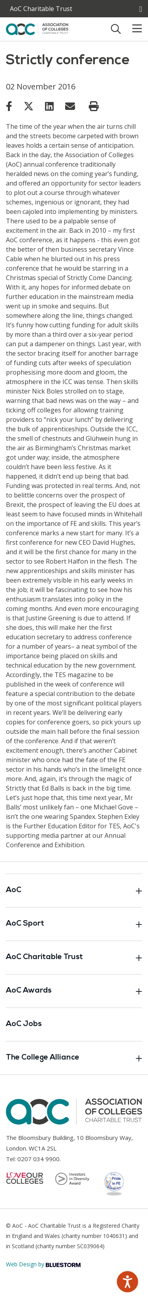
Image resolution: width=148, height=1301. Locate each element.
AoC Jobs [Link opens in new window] (24, 1024)
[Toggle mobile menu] (132, 28)
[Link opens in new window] (9, 106)
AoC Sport (74, 924)
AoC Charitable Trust (74, 957)
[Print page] (93, 106)
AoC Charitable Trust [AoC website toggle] (41, 8)
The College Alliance (74, 1058)
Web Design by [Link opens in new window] (43, 1264)
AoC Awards (74, 991)
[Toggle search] (116, 28)
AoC (74, 891)
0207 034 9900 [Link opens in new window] (38, 1159)
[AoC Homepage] (37, 28)
